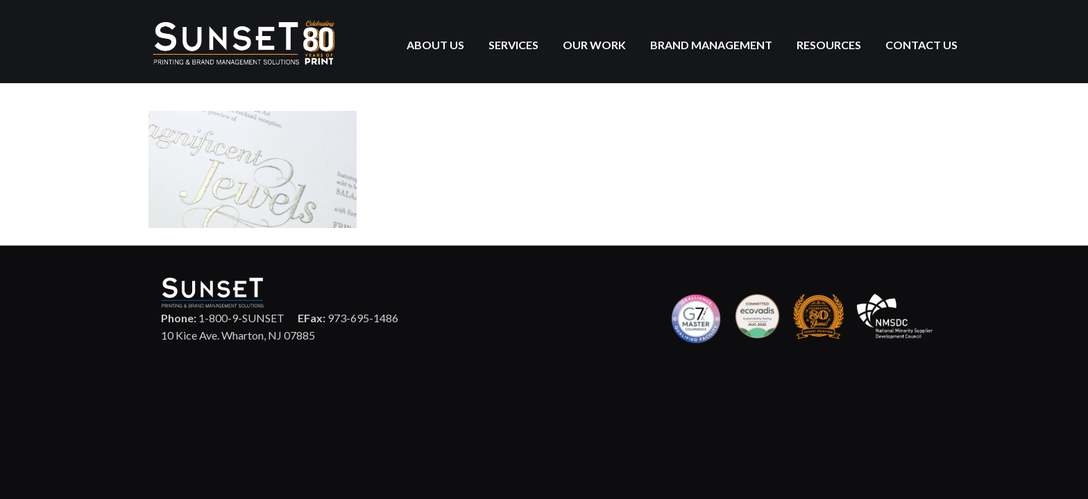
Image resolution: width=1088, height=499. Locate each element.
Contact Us (921, 44)
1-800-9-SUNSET (222, 317)
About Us (435, 44)
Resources (829, 44)
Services (513, 44)
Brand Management (711, 44)
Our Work (594, 44)
